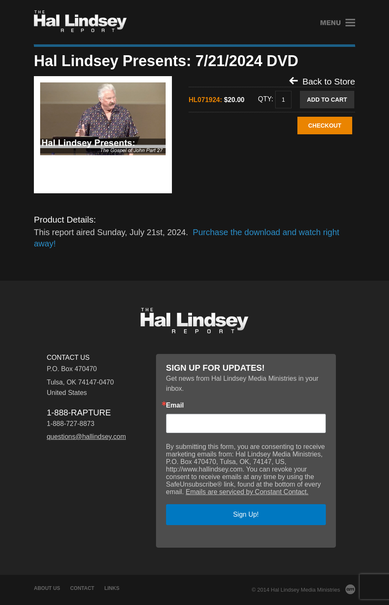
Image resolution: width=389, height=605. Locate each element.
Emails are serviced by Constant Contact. (247, 491)
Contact (82, 588)
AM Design (350, 589)
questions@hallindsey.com (86, 436)
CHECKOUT (324, 125)
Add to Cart (327, 99)
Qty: (265, 99)
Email (175, 405)
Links (111, 588)
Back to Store (322, 81)
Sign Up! (245, 514)
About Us (47, 588)
